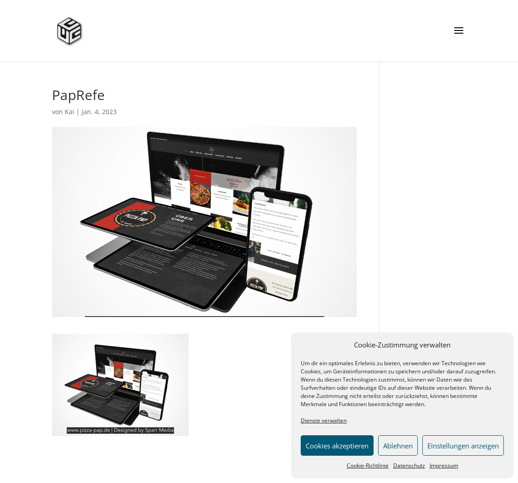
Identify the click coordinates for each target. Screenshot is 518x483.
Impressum (444, 465)
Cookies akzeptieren (337, 445)
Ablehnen (398, 445)
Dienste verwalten (324, 420)
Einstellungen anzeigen (463, 445)
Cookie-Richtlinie (368, 465)
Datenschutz (409, 465)
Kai (69, 111)
